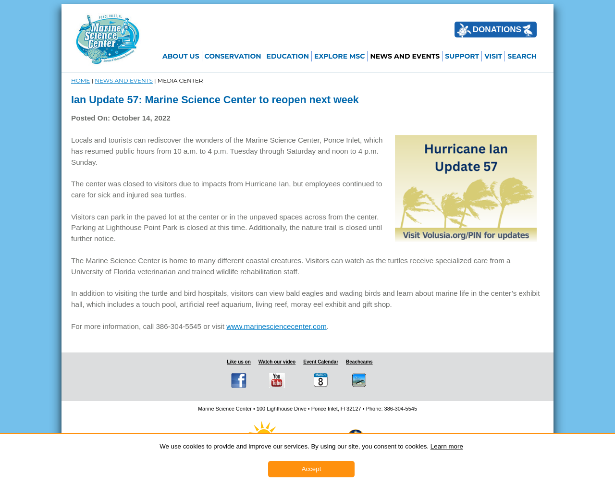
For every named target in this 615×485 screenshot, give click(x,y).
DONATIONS (495, 30)
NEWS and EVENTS (124, 80)
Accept (311, 469)
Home (80, 80)
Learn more (446, 446)
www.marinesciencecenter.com (276, 326)
